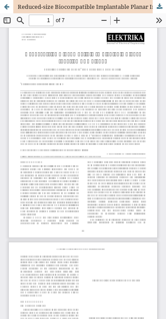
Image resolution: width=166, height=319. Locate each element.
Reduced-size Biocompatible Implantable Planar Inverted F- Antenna (92, 7)
